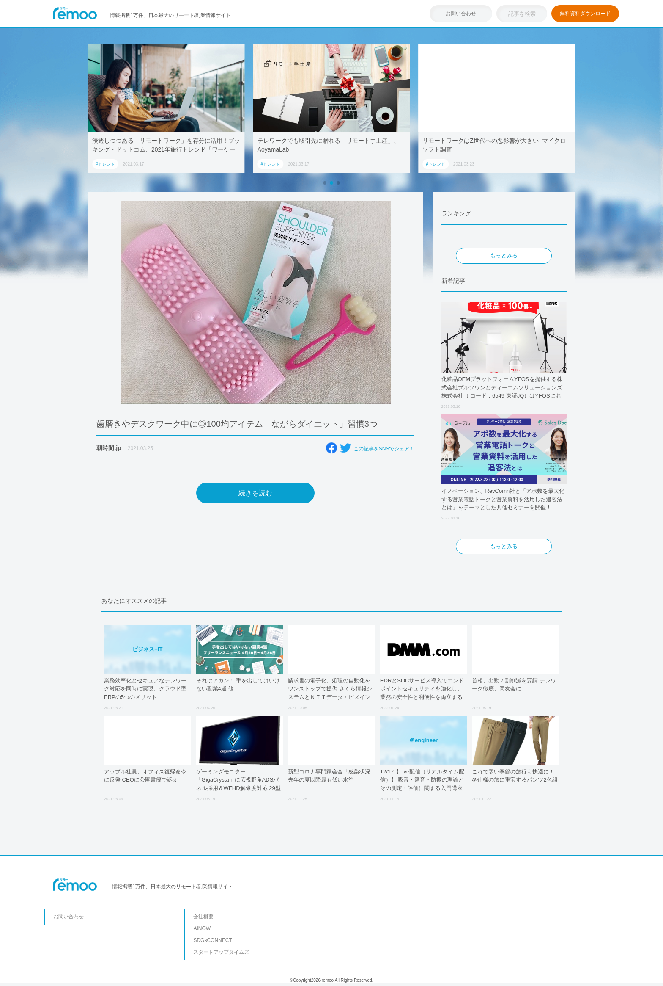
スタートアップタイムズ (221, 952)
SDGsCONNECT (212, 940)
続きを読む (255, 493)
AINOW (202, 928)
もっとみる (504, 255)
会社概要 (203, 917)
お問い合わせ (461, 14)
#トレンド (105, 164)
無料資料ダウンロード (585, 14)
